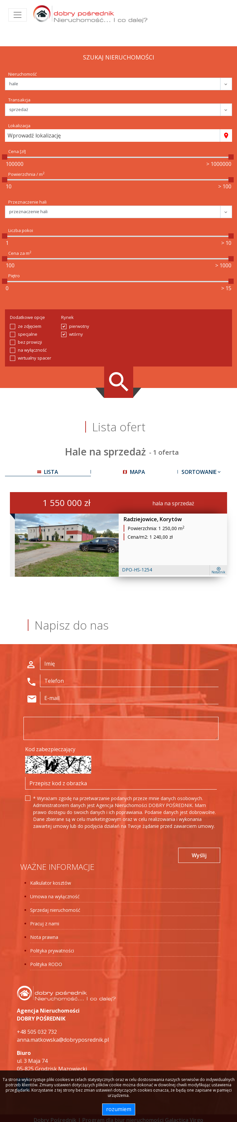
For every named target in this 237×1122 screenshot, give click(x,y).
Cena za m (19, 253)
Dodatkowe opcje (27, 317)
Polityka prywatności (52, 951)
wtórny (76, 334)
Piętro (14, 276)
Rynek (67, 317)
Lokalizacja (19, 126)
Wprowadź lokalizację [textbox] (34, 135)
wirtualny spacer (34, 358)
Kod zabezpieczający (50, 749)
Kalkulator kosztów (50, 883)
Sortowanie (201, 472)
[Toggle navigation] (17, 14)
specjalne (27, 334)
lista (47, 472)
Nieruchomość (22, 74)
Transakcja (19, 100)
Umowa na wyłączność (55, 896)
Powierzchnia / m (26, 174)
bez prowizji (30, 342)
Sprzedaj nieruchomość (55, 910)
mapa (134, 472)
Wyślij (199, 855)
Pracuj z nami (44, 923)
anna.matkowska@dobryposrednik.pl (63, 1039)
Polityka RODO (46, 964)
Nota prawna (44, 937)
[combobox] (112, 135)
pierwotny (79, 326)
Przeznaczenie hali (27, 202)
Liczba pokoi (20, 230)
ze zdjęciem (29, 326)
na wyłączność (32, 350)
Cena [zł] (17, 151)
